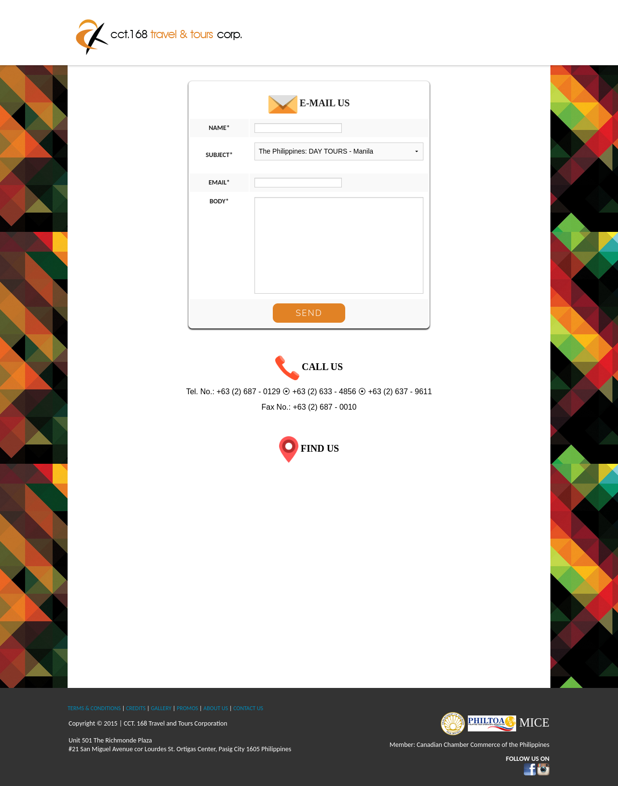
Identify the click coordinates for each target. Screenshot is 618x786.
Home (290, 31)
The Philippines (382, 31)
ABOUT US (215, 708)
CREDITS (135, 708)
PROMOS (187, 708)
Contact (529, 31)
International (461, 31)
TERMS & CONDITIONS (94, 708)
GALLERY (161, 708)
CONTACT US (248, 708)
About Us (328, 31)
